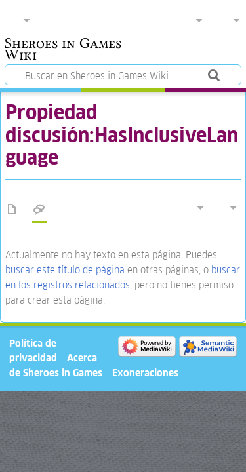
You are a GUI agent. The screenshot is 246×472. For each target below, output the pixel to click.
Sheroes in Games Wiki (63, 50)
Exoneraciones (145, 372)
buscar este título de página (65, 270)
